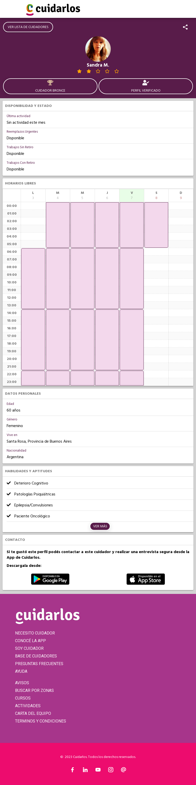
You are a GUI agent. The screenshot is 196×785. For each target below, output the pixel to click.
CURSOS (23, 698)
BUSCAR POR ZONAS (34, 690)
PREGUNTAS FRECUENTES (39, 663)
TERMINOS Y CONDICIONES (40, 721)
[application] (33, 278)
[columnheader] (33, 195)
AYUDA (21, 671)
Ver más (100, 526)
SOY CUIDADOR (29, 648)
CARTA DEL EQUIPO (33, 713)
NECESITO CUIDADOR (35, 633)
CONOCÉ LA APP (30, 640)
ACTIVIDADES (28, 705)
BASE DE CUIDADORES (36, 656)
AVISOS (22, 682)
